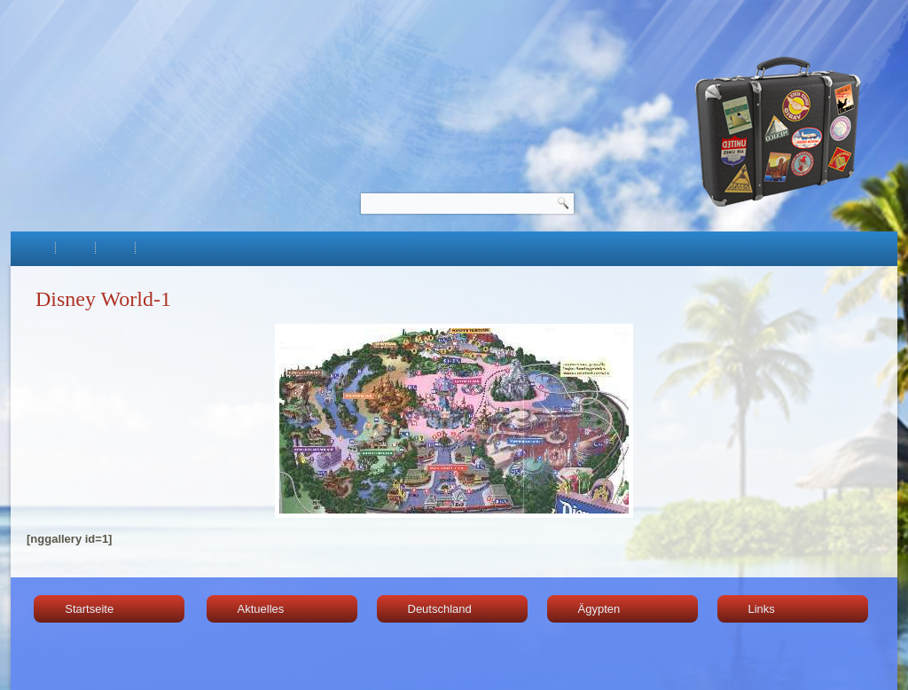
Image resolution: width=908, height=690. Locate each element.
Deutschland (440, 609)
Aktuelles (261, 609)
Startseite (89, 609)
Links (761, 609)
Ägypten (599, 609)
